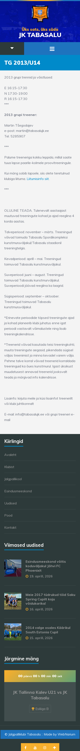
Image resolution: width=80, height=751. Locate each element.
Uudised (10, 503)
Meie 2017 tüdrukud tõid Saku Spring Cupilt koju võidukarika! (50, 599)
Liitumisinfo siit (38, 179)
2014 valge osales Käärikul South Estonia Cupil (48, 629)
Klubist (9, 466)
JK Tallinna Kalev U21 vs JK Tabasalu (40, 695)
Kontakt (10, 527)
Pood (8, 515)
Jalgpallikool (13, 479)
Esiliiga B (42, 709)
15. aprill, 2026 (40, 638)
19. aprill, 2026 (40, 576)
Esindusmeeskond (18, 491)
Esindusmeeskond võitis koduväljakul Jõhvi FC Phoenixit (46, 566)
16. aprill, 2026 (40, 609)
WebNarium (66, 734)
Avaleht (10, 454)
